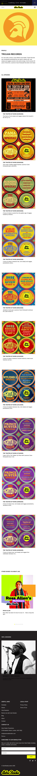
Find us (3, 736)
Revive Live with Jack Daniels (9, 713)
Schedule (3, 705)
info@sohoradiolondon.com (8, 733)
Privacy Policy (23, 705)
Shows (3, 707)
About (2, 718)
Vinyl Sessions (5, 710)
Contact (3, 721)
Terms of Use (23, 707)
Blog (2, 715)
